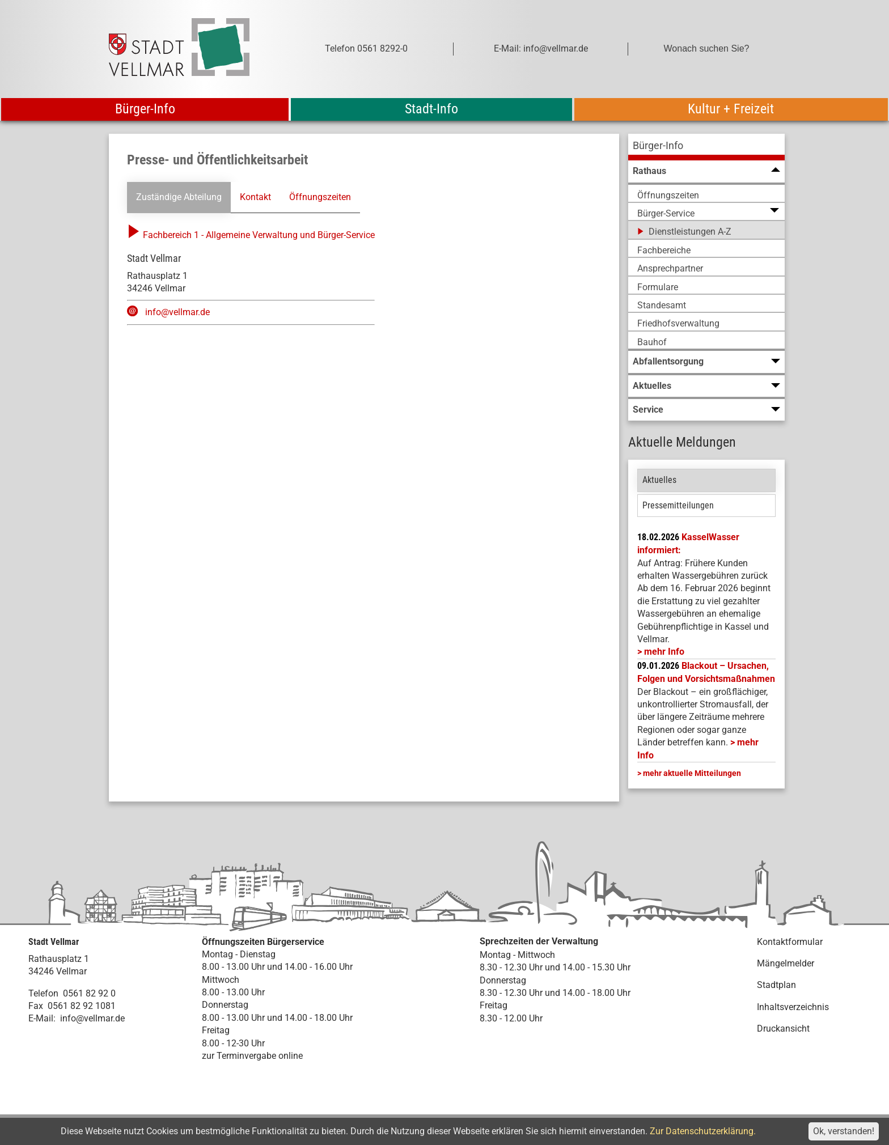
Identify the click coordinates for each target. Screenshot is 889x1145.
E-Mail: (42, 1018)
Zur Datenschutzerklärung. (703, 1131)
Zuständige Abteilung (179, 197)
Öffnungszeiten (320, 197)
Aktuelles (659, 479)
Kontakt (255, 197)
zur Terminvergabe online (252, 1055)
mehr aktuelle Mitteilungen (692, 773)
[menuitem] (706, 147)
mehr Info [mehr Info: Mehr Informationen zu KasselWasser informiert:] (664, 651)
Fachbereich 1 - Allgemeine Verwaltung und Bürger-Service (251, 235)
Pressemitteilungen (678, 505)
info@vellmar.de (177, 312)
